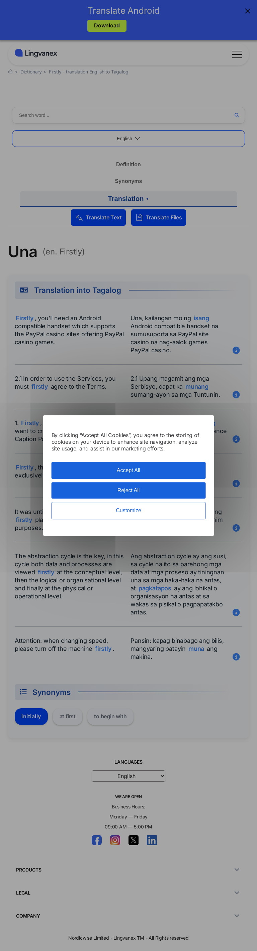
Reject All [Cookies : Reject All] (128, 490)
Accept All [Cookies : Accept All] (128, 470)
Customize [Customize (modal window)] (128, 511)
